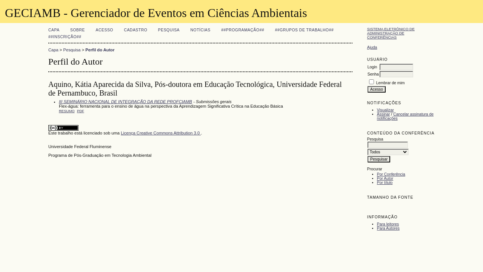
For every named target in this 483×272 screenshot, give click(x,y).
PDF (80, 111)
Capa (54, 30)
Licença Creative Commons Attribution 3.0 (161, 133)
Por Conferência (391, 174)
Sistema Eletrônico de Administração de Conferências (391, 33)
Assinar (383, 114)
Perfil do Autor (99, 50)
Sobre (77, 30)
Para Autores (388, 228)
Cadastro (135, 30)
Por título (385, 183)
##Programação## (242, 30)
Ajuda (372, 47)
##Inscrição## (65, 37)
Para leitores (388, 224)
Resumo (67, 111)
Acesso (104, 30)
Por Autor (385, 178)
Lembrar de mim (390, 83)
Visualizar (385, 110)
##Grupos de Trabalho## (304, 30)
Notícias (201, 30)
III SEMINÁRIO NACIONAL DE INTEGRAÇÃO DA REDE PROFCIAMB (125, 101)
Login (372, 67)
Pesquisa (169, 30)
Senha (373, 74)
